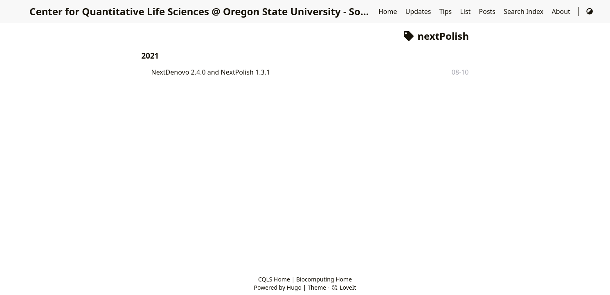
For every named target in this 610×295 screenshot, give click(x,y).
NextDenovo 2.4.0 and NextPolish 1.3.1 (210, 72)
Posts (488, 11)
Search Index (524, 11)
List (466, 11)
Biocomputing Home (324, 279)
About (561, 11)
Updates (419, 11)
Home (388, 11)
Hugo (294, 287)
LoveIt (343, 287)
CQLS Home (274, 279)
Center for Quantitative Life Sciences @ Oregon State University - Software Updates (232, 11)
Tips (446, 11)
